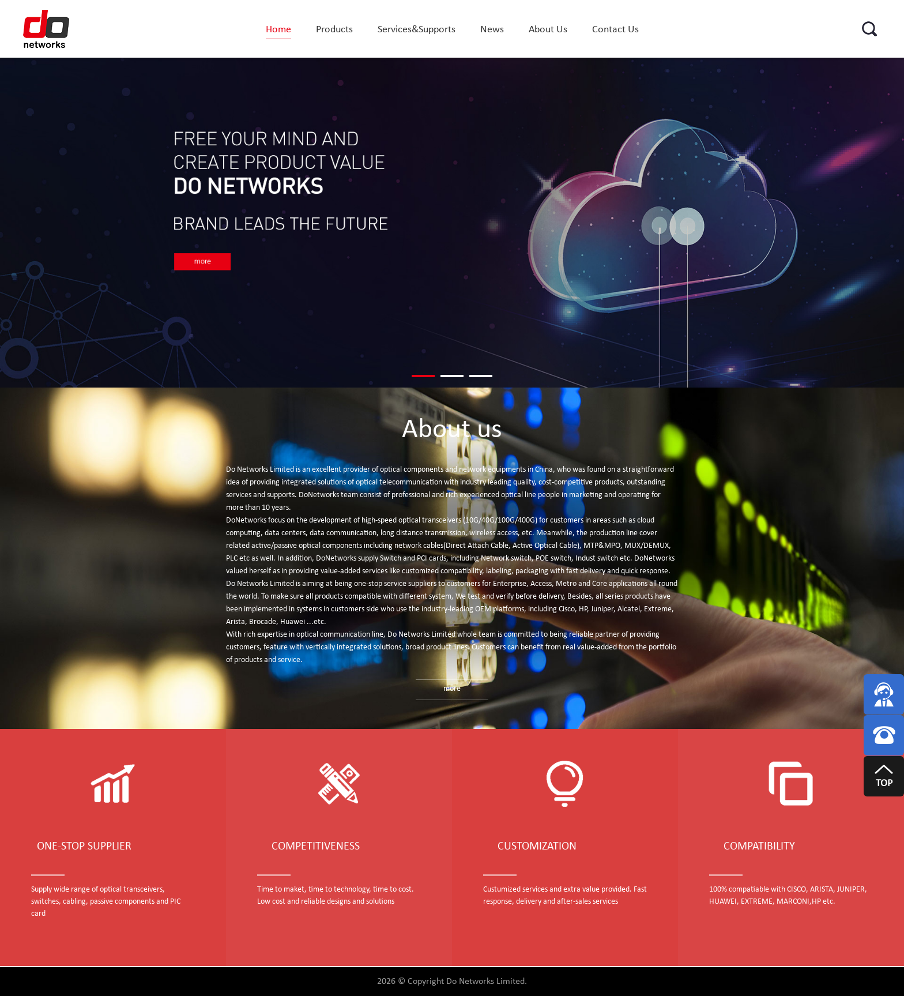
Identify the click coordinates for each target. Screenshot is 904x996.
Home (278, 29)
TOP (884, 783)
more (452, 689)
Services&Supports (416, 29)
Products (334, 29)
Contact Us (615, 29)
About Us (548, 29)
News (492, 29)
